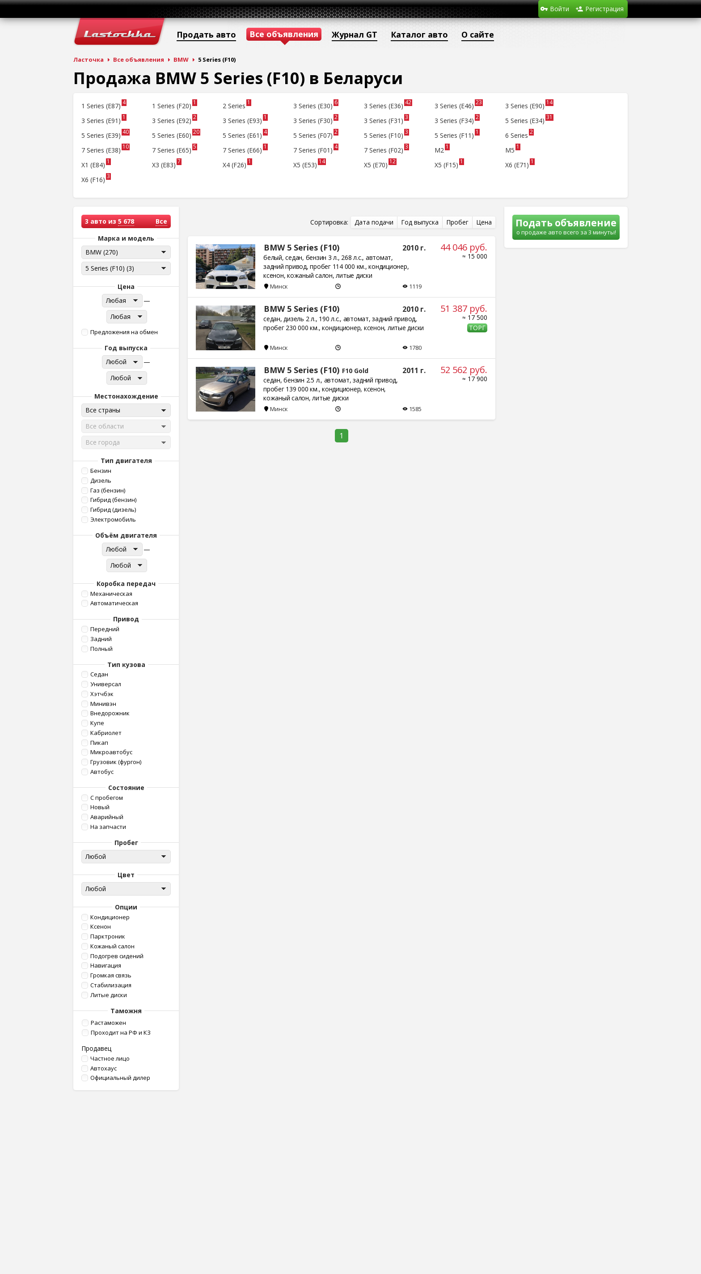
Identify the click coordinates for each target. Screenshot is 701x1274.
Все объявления (138, 59)
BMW (181, 59)
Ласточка (88, 59)
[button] (125, 332)
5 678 (126, 221)
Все (161, 221)
